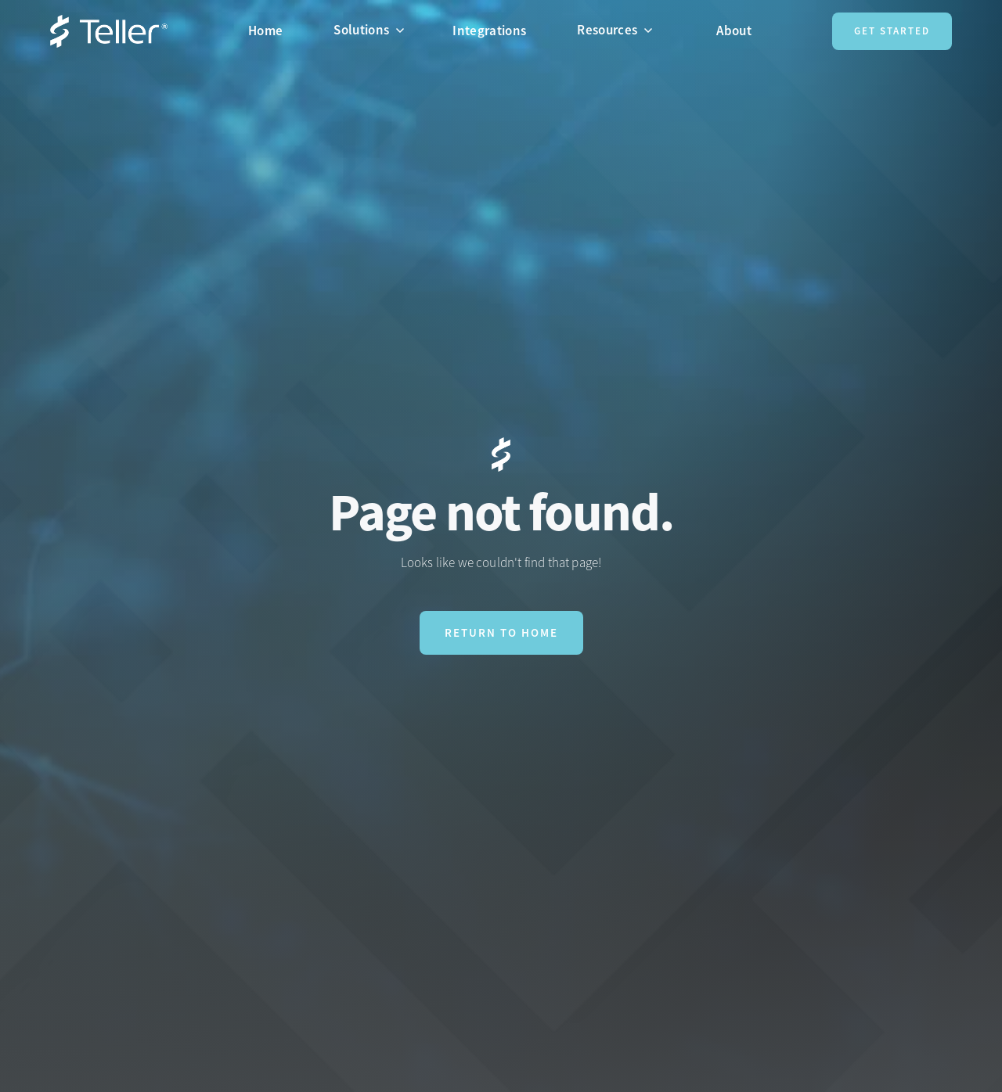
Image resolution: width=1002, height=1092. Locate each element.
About (734, 30)
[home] (109, 31)
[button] (375, 30)
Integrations (489, 30)
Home (265, 30)
